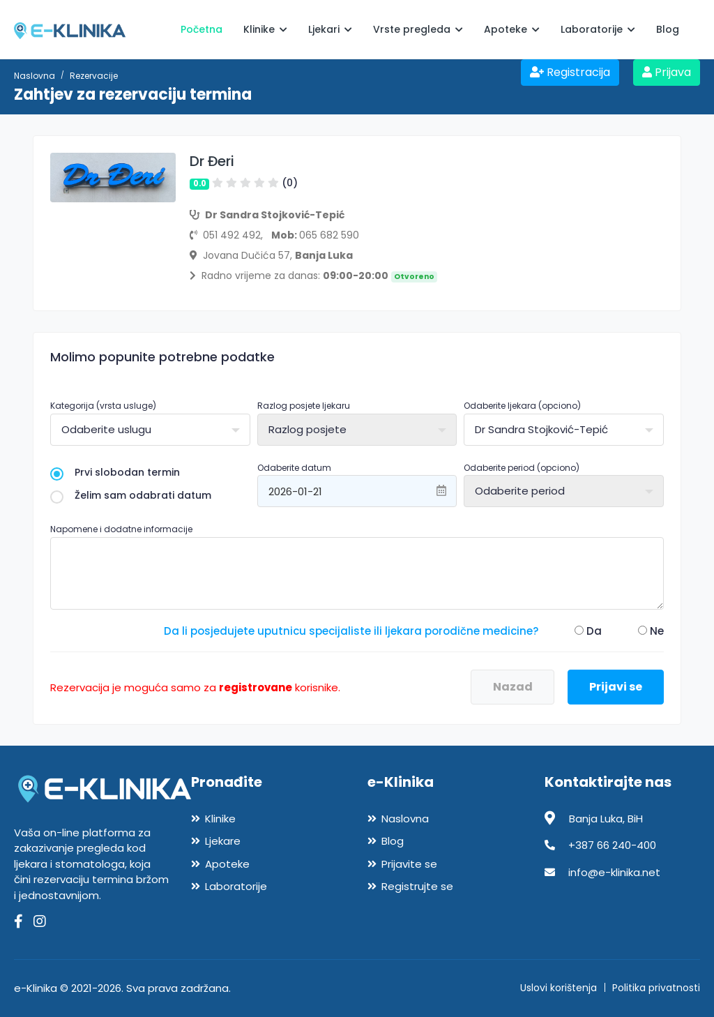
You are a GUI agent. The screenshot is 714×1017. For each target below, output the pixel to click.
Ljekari (330, 29)
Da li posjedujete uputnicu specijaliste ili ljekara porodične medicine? (351, 631)
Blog (667, 29)
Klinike (265, 29)
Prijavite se (409, 864)
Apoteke (512, 29)
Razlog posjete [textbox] (307, 429)
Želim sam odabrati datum (130, 495)
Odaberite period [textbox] (520, 490)
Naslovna (34, 76)
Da (588, 631)
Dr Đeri (212, 161)
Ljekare (223, 841)
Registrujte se (417, 886)
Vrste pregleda (418, 29)
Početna (201, 29)
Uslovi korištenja (558, 988)
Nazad (513, 687)
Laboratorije (598, 29)
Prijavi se (615, 687)
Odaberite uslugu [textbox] (106, 429)
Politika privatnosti (656, 988)
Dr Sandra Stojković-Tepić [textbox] (541, 429)
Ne (651, 631)
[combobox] (150, 430)
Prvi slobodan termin (115, 472)
